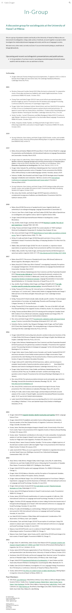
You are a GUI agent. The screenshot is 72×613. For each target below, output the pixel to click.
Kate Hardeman (19, 584)
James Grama (54, 582)
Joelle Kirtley (53, 584)
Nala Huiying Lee (24, 586)
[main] (36, 12)
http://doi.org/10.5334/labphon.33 (22, 384)
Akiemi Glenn (45, 582)
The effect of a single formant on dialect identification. (39, 571)
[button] (2, 2)
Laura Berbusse (21, 580)
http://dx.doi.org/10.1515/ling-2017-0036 (53, 253)
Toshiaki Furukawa (34, 582)
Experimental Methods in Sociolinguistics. (35, 560)
